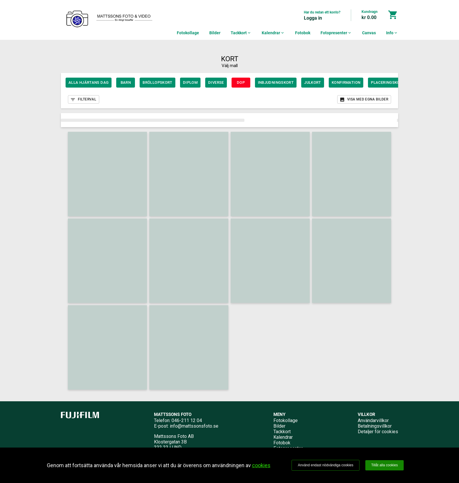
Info (392, 32)
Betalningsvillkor (375, 426)
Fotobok (302, 32)
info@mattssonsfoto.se (194, 426)
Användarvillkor (373, 420)
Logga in (313, 18)
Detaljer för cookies (378, 431)
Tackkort (241, 32)
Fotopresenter (336, 32)
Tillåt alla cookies (384, 465)
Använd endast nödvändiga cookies (325, 465)
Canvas (369, 32)
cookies (261, 465)
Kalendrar (273, 32)
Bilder (214, 32)
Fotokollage (188, 32)
